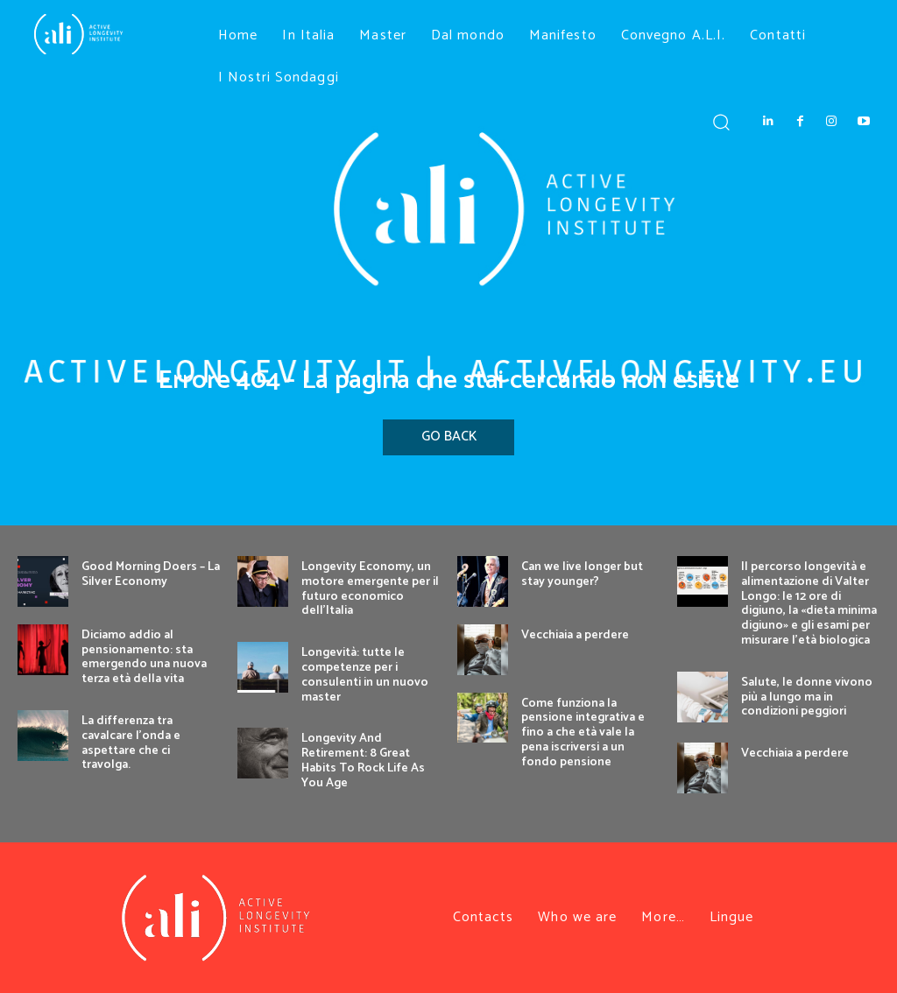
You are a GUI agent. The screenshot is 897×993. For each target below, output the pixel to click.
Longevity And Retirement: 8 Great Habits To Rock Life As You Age (363, 760)
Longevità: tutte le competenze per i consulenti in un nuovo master (364, 675)
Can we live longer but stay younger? (582, 574)
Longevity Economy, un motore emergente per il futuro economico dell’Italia (370, 589)
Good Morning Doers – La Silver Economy (150, 574)
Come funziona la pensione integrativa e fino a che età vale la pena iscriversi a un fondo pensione (583, 733)
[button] (720, 121)
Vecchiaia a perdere (575, 635)
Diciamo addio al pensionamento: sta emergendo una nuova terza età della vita (144, 657)
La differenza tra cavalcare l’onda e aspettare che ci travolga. (130, 743)
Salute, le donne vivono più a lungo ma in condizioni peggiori (806, 697)
